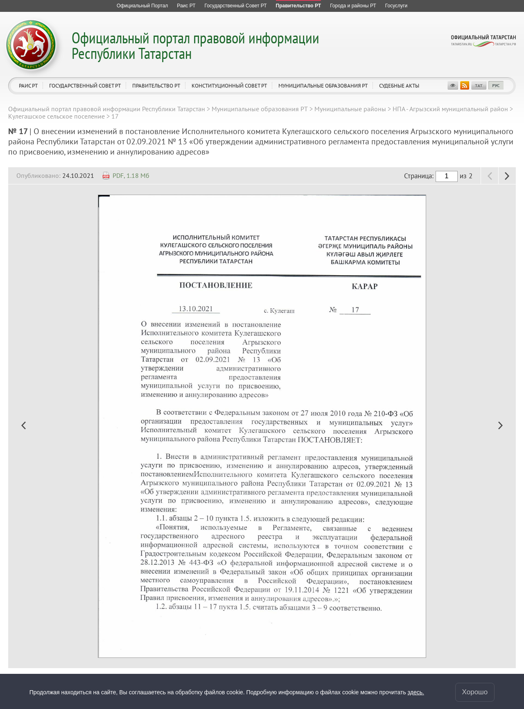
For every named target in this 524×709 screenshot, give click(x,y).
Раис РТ (28, 85)
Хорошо (475, 692)
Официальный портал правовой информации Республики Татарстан (195, 45)
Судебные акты (399, 85)
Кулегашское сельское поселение (56, 116)
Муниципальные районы (350, 109)
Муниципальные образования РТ (323, 85)
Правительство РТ (156, 85)
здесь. (416, 692)
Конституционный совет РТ (229, 85)
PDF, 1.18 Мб (131, 175)
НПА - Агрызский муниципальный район (450, 109)
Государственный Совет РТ (85, 85)
